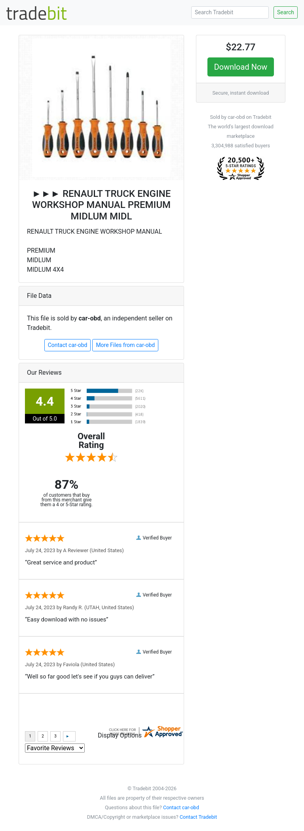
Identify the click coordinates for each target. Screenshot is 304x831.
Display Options (120, 735)
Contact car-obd (67, 345)
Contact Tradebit (198, 817)
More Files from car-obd (125, 345)
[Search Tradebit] (230, 12)
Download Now (241, 67)
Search (285, 12)
